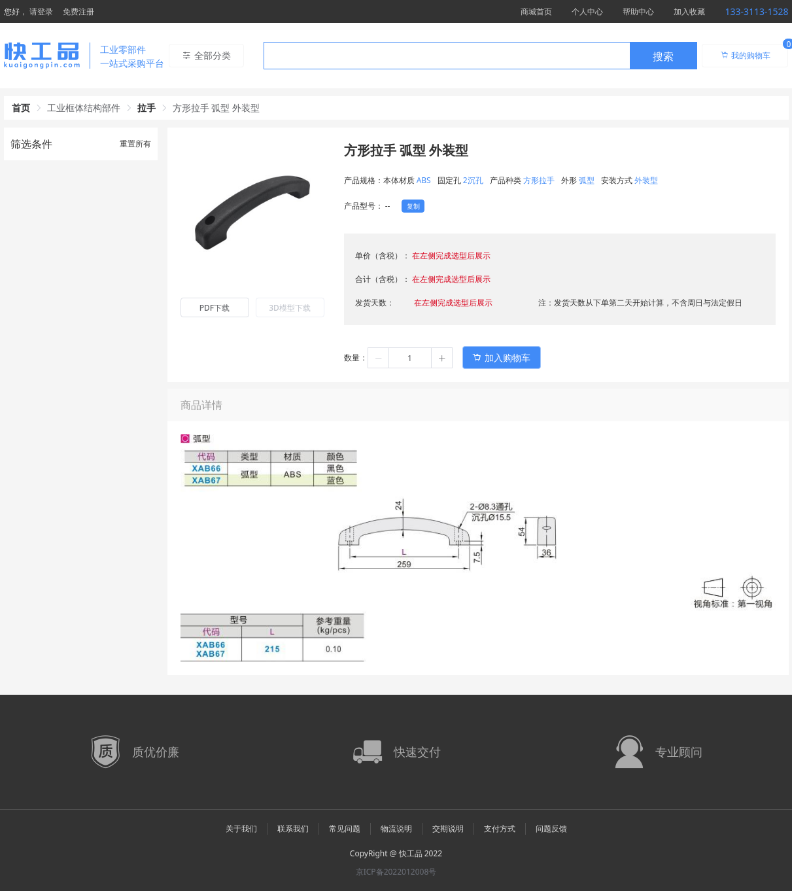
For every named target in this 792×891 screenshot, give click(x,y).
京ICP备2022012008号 (396, 871)
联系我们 (293, 828)
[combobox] (480, 55)
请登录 (41, 11)
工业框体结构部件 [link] (83, 107)
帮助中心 (638, 11)
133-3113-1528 (756, 11)
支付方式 (499, 828)
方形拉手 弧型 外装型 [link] (216, 107)
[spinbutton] (410, 357)
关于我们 (241, 828)
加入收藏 (689, 11)
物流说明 (396, 828)
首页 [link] (21, 107)
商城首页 (536, 11)
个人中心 (587, 11)
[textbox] (446, 56)
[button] (378, 358)
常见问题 (344, 828)
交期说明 (448, 828)
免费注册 (78, 11)
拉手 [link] (146, 107)
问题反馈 (551, 828)
